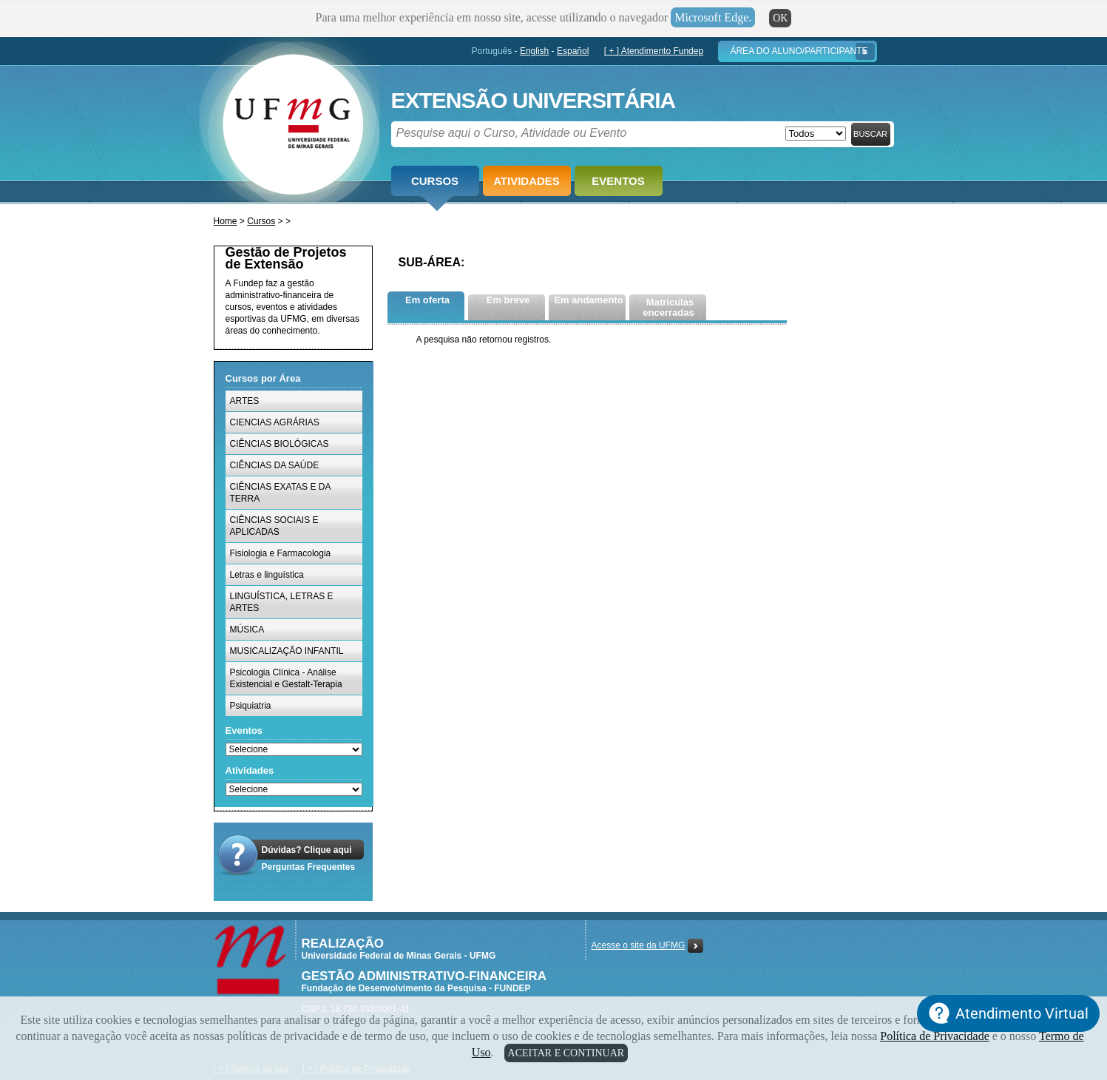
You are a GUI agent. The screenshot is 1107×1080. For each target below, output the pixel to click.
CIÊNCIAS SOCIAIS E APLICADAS (274, 526)
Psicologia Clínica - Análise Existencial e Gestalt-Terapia (286, 678)
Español (573, 51)
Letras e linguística (267, 575)
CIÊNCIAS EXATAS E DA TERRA (280, 493)
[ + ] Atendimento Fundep (653, 51)
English (534, 51)
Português (492, 51)
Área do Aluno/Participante (798, 51)
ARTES (245, 401)
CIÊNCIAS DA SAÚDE (274, 465)
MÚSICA (247, 629)
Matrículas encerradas (668, 307)
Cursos (434, 181)
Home (225, 221)
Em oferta (427, 300)
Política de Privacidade (934, 1036)
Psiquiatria (250, 706)
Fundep (289, 119)
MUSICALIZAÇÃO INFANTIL (287, 651)
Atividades (526, 181)
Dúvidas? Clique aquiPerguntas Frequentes (309, 858)
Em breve (508, 300)
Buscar (870, 133)
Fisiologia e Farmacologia (280, 553)
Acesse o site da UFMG (638, 945)
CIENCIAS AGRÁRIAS (274, 422)
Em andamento (588, 300)
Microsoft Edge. (712, 17)
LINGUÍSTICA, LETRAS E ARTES (282, 602)
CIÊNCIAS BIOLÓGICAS (279, 444)
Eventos (618, 181)
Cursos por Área (263, 378)
